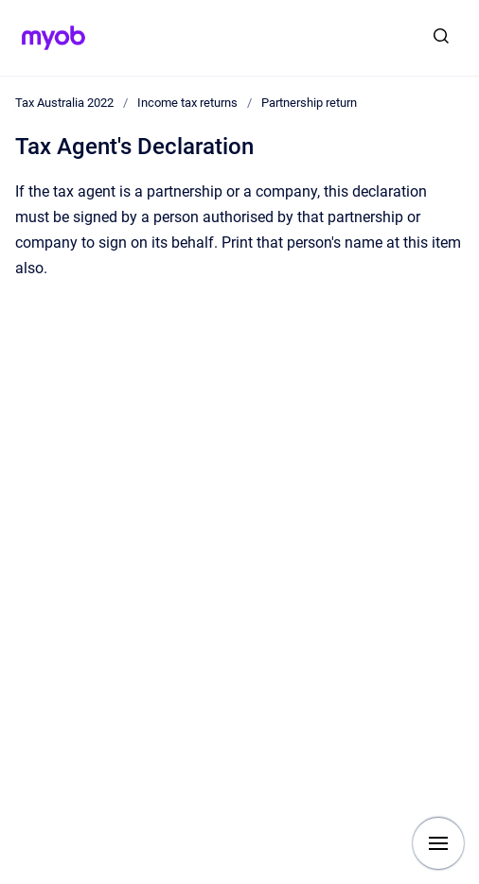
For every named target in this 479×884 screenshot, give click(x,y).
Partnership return (309, 102)
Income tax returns (187, 102)
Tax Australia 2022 (64, 102)
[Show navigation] (438, 843)
